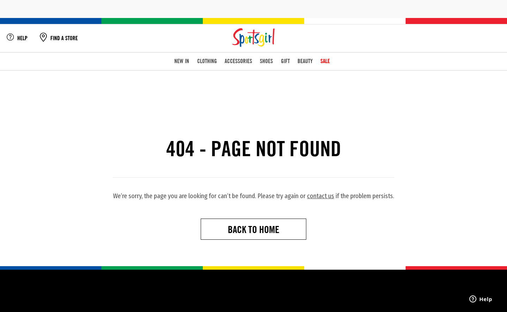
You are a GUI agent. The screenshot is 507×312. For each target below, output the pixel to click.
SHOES (266, 61)
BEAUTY (305, 61)
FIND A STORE (59, 38)
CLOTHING (207, 61)
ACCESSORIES (238, 61)
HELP (17, 38)
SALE (325, 61)
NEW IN (181, 61)
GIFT (285, 61)
